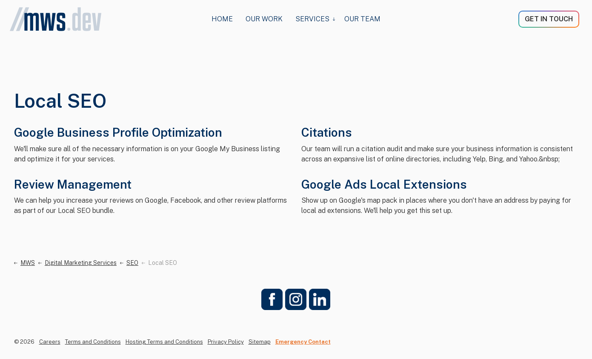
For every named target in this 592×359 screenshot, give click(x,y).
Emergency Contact (303, 342)
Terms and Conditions (93, 342)
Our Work (264, 19)
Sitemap (260, 342)
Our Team (362, 19)
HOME (222, 19)
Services (312, 19)
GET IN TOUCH (548, 19)
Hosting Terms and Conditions (164, 342)
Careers (49, 342)
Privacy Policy (226, 342)
